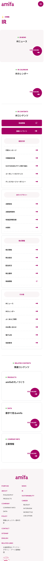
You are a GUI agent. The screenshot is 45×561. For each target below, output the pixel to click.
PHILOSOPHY (8, 495)
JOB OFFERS (27, 516)
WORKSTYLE (28, 512)
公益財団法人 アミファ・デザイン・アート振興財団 (12, 549)
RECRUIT (26, 505)
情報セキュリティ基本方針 (11, 521)
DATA (5, 511)
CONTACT (5, 528)
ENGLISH (5, 538)
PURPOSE (5, 486)
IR (22, 491)
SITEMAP (5, 533)
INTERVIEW (27, 508)
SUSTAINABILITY (28, 496)
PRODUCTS (7, 499)
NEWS (24, 486)
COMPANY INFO (9, 507)
